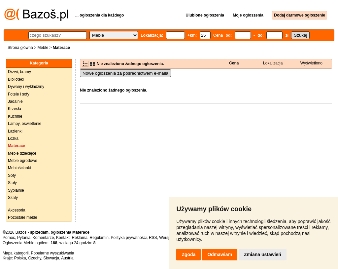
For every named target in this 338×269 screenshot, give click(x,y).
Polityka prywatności (129, 237)
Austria (67, 258)
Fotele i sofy (18, 94)
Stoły (12, 182)
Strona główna (20, 47)
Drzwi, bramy (19, 71)
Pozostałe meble (22, 217)
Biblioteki (16, 79)
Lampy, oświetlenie (24, 123)
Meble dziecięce (22, 153)
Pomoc (9, 237)
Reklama (79, 237)
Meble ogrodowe (22, 160)
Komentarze (43, 237)
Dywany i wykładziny (26, 86)
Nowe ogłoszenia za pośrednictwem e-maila (125, 73)
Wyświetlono (311, 63)
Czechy (34, 258)
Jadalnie (15, 101)
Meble (42, 47)
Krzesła (14, 108)
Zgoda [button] (188, 254)
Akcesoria (16, 210)
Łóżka (13, 138)
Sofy (12, 175)
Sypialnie (16, 190)
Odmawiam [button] (219, 254)
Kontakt (63, 237)
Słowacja (51, 258)
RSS (153, 237)
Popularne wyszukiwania (52, 253)
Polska (20, 258)
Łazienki (15, 131)
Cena (234, 63)
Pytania (23, 237)
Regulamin (99, 237)
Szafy (13, 197)
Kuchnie (15, 116)
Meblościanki (19, 168)
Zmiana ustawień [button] (262, 254)
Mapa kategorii (16, 253)
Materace (16, 145)
